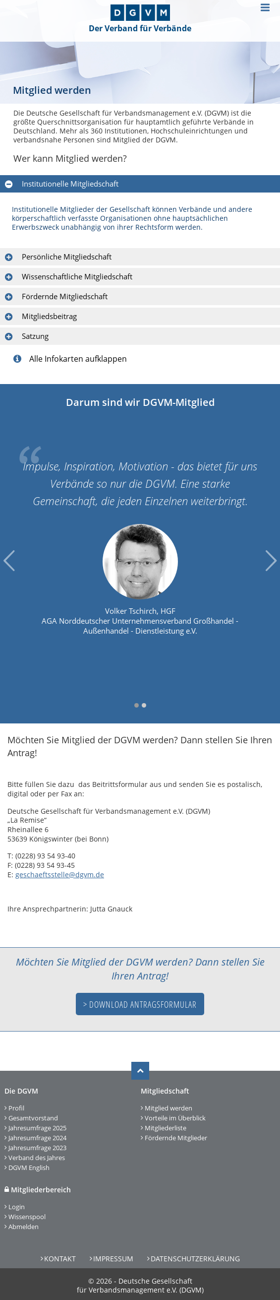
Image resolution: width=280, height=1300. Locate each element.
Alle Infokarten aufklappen (70, 359)
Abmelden (23, 1226)
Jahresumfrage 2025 (37, 1127)
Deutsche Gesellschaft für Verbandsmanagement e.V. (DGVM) (140, 1285)
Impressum (113, 1258)
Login (16, 1206)
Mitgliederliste (165, 1127)
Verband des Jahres (36, 1157)
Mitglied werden (168, 1108)
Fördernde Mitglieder (176, 1137)
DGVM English (29, 1167)
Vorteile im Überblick (175, 1117)
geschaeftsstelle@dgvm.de (59, 874)
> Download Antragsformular (140, 1004)
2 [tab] (144, 705)
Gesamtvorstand (33, 1117)
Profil (16, 1108)
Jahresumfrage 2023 (37, 1147)
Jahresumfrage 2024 (37, 1137)
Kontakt (60, 1258)
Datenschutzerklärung (195, 1258)
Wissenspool (27, 1216)
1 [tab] (136, 705)
